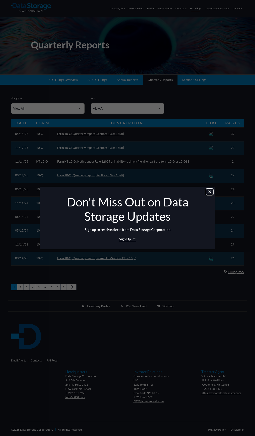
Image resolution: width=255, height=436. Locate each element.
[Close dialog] (209, 192)
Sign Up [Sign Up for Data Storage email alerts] (125, 239)
